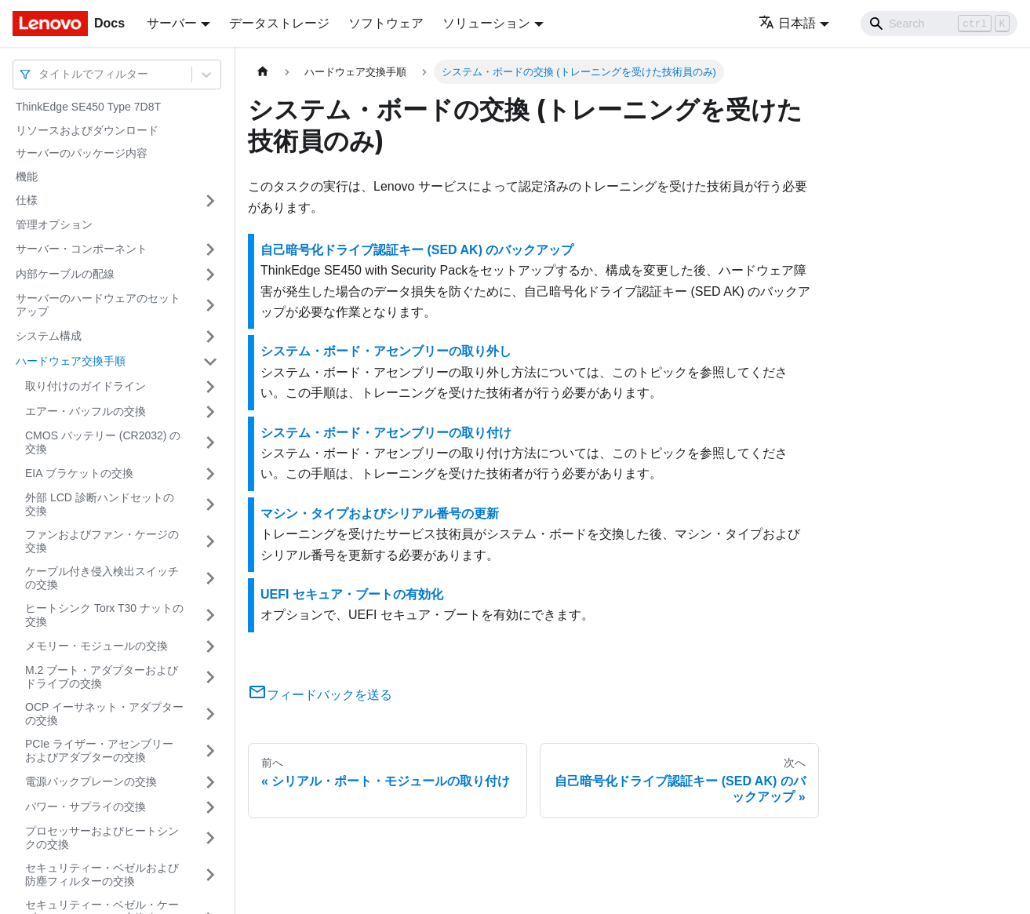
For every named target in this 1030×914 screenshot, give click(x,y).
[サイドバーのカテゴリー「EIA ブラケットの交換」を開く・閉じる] (210, 473)
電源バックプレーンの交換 (91, 781)
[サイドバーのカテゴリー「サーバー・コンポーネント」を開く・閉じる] (210, 249)
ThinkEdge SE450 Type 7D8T (88, 106)
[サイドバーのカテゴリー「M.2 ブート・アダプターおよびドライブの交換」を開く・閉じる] (210, 677)
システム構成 (49, 336)
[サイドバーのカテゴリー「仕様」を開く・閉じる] (210, 200)
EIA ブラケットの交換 (79, 473)
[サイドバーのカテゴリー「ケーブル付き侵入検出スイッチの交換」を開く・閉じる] (210, 578)
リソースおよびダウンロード (87, 130)
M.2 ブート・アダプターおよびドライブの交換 (101, 677)
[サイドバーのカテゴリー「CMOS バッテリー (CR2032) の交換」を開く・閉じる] (210, 442)
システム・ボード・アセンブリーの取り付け (385, 432)
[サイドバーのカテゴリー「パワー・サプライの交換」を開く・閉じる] (210, 807)
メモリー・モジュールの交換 (96, 645)
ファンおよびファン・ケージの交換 (102, 541)
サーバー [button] (172, 23)
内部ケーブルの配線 (65, 274)
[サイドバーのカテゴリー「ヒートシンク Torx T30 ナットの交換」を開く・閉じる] (210, 615)
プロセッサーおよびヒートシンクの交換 (102, 838)
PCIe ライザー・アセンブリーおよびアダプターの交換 (99, 750)
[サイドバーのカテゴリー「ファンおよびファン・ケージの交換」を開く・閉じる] (210, 541)
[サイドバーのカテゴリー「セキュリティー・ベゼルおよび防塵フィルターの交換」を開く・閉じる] (210, 875)
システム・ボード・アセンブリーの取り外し (385, 351)
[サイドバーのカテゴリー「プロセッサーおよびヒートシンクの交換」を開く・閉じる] (210, 838)
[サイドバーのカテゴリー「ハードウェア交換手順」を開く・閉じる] (210, 361)
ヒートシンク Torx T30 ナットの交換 (104, 615)
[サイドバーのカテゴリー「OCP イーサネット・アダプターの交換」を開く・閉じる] (210, 714)
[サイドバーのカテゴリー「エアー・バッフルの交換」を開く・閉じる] (210, 411)
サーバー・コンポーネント (81, 248)
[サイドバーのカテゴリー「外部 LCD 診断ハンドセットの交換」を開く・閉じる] (210, 504)
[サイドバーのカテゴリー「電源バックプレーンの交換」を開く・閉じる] (210, 782)
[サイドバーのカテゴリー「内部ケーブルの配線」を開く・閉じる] (210, 274)
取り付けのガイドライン (85, 386)
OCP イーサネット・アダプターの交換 (104, 714)
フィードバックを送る (320, 694)
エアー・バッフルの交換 (85, 411)
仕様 (27, 200)
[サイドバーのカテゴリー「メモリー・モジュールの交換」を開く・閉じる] (210, 646)
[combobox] (40, 74)
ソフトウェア (386, 23)
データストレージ (279, 23)
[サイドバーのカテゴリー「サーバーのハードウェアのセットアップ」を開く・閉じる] (210, 305)
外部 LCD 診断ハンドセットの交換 (99, 504)
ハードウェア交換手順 (71, 361)
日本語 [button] (787, 23)
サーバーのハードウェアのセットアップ (98, 305)
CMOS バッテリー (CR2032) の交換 (102, 442)
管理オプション (54, 224)
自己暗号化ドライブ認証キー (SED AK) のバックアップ (416, 250)
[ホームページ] (263, 72)
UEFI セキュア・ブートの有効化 (351, 594)
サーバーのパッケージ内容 (81, 153)
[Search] (939, 23)
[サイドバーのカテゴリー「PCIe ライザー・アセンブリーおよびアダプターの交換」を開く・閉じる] (210, 751)
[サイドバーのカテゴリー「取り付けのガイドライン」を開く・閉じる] (210, 386)
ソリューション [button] (486, 23)
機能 (27, 176)
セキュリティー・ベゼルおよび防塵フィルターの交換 (102, 874)
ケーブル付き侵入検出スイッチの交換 (102, 578)
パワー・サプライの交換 (85, 806)
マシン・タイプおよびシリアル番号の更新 (379, 513)
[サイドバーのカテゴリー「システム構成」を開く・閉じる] (210, 336)
